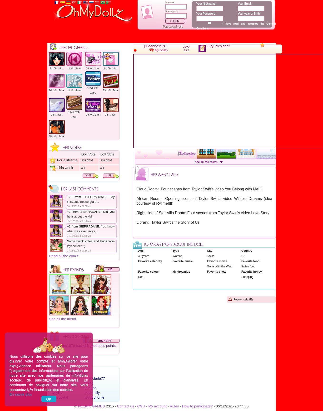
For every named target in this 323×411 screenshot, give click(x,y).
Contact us (125, 406)
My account (157, 406)
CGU (141, 406)
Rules (174, 406)
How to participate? (197, 406)
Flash (102, 57)
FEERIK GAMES (91, 406)
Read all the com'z (64, 256)
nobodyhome (94, 397)
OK (48, 399)
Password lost (173, 26)
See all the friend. (63, 319)
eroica (89, 383)
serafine (90, 388)
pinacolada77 (94, 378)
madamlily (92, 393)
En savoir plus (21, 394)
